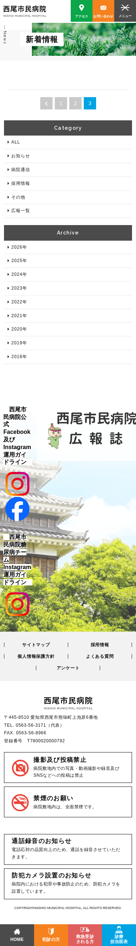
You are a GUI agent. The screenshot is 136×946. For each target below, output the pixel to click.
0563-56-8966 (31, 732)
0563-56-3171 (31, 725)
